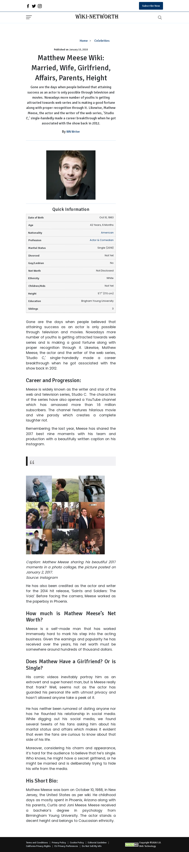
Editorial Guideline (97, 842)
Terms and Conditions (37, 842)
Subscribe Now (151, 5)
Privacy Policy (59, 842)
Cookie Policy (77, 842)
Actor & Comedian (102, 240)
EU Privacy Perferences (66, 846)
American (107, 232)
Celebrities (101, 41)
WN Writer (73, 132)
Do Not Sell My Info (92, 846)
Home (84, 41)
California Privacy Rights (38, 846)
